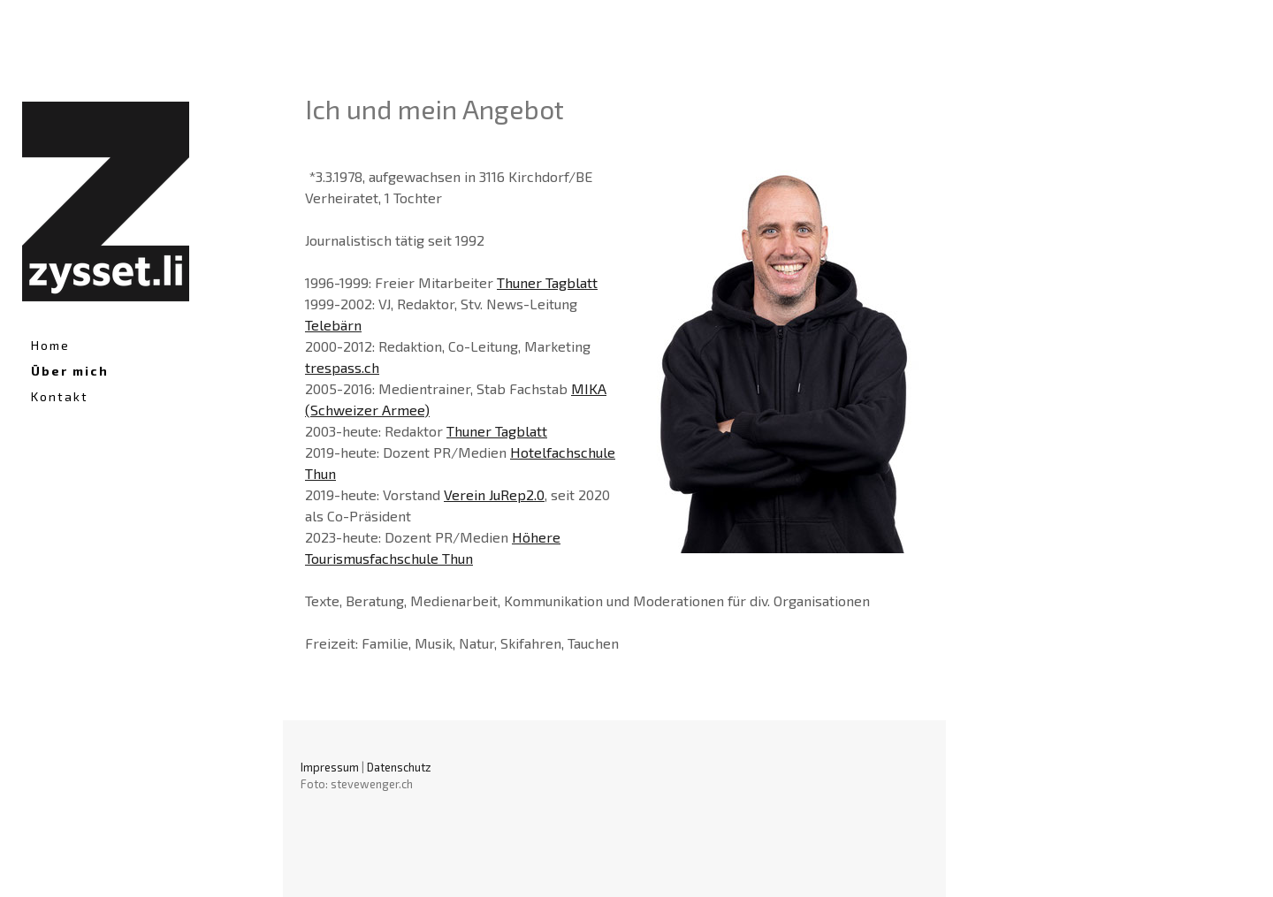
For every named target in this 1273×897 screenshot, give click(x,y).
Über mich (70, 370)
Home (50, 345)
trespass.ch (342, 367)
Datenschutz (399, 767)
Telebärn (333, 324)
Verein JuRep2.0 (494, 494)
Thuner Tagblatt (547, 282)
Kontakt (59, 396)
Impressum (330, 767)
